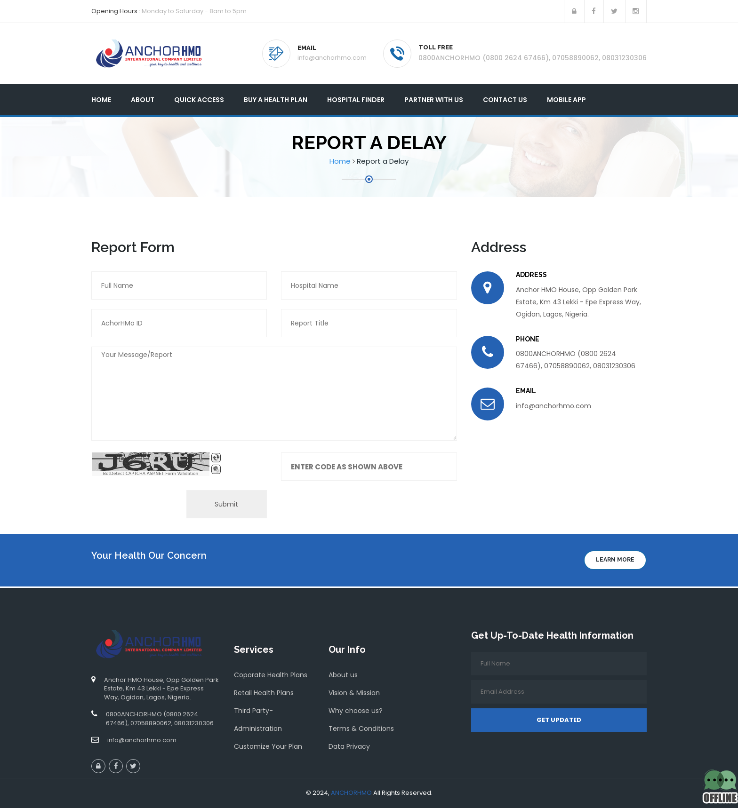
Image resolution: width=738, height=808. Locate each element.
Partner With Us (433, 99)
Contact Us (505, 99)
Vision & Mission (354, 692)
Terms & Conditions (361, 728)
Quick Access (199, 99)
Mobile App (566, 99)
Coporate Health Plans (270, 675)
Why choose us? (356, 710)
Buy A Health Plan (275, 99)
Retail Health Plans (264, 692)
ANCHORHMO (351, 792)
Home (101, 99)
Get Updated (559, 719)
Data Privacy (349, 746)
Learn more (615, 559)
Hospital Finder (356, 99)
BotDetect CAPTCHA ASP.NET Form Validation (151, 473)
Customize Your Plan (268, 746)
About (142, 99)
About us (343, 675)
